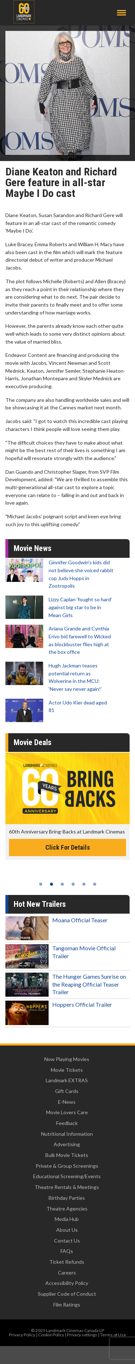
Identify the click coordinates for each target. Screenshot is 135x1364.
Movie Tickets (67, 1070)
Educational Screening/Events (67, 1176)
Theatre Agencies (66, 1208)
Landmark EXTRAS (67, 1080)
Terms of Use (113, 1334)
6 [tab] (94, 884)
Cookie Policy (51, 1334)
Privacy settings (82, 1334)
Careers (67, 1272)
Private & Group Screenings (67, 1166)
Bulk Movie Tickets (66, 1155)
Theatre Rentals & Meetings (67, 1187)
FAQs (66, 1251)
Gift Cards (66, 1091)
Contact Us (67, 1240)
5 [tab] (83, 884)
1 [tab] (40, 884)
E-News (67, 1102)
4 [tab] (73, 884)
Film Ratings (66, 1304)
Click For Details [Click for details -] (67, 847)
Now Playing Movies (66, 1059)
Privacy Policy (22, 1334)
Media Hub (67, 1219)
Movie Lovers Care (67, 1112)
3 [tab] (62, 884)
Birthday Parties (67, 1198)
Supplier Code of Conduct (67, 1294)
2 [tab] (51, 884)
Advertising (67, 1144)
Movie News (32, 548)
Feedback (67, 1123)
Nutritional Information (67, 1134)
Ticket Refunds (66, 1262)
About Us (67, 1230)
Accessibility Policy (66, 1283)
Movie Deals (32, 742)
